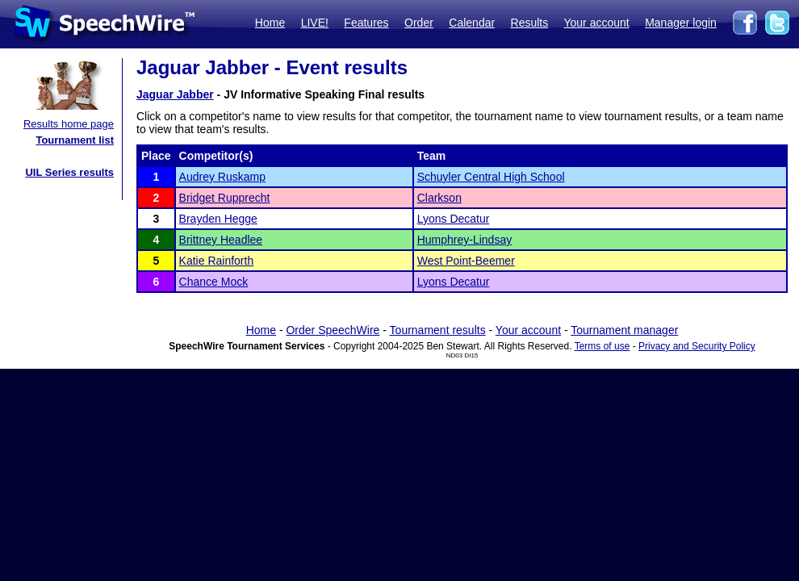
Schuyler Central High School (491, 176)
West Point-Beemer (466, 260)
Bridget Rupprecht (224, 197)
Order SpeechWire (332, 330)
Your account (596, 22)
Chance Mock (214, 281)
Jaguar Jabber (175, 94)
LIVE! (314, 22)
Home (270, 22)
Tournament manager (624, 330)
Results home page (68, 124)
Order (418, 22)
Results (530, 22)
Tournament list (75, 140)
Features (366, 22)
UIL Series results (69, 172)
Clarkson (439, 197)
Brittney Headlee (221, 239)
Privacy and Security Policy (696, 346)
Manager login (681, 22)
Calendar (472, 22)
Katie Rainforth (216, 260)
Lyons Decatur (453, 218)
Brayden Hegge (218, 218)
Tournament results (438, 330)
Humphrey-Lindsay (464, 239)
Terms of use (602, 346)
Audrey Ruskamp (222, 176)
